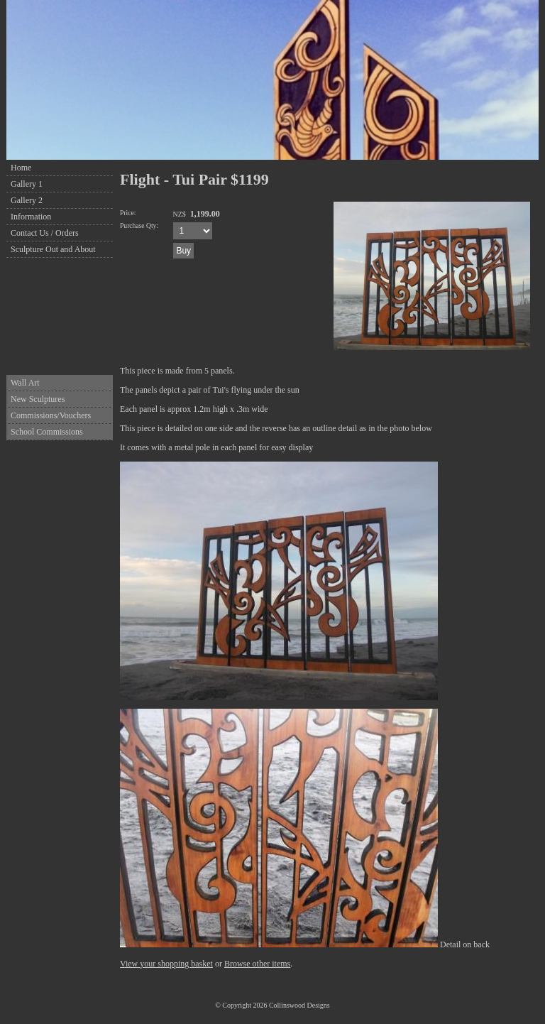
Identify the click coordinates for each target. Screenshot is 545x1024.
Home (21, 168)
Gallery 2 (27, 200)
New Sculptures (38, 399)
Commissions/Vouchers (51, 415)
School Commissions (47, 432)
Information (31, 217)
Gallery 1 (27, 184)
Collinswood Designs (299, 1005)
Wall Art (25, 383)
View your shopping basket (166, 964)
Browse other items (257, 964)
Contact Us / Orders (45, 233)
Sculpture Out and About (53, 249)
